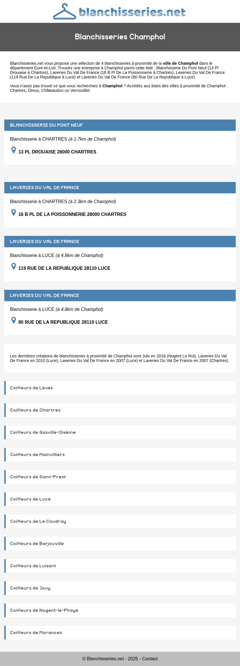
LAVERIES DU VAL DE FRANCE (44, 187)
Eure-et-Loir (45, 68)
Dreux (33, 90)
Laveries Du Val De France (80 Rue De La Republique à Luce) (138, 77)
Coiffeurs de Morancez (36, 632)
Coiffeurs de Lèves (31, 388)
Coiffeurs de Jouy (30, 588)
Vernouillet (80, 90)
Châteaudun (52, 90)
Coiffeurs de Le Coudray (38, 521)
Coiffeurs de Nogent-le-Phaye (44, 610)
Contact (150, 658)
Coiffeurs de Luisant (33, 566)
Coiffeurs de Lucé (30, 499)
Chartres (18, 90)
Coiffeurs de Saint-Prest (38, 477)
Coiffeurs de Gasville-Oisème (43, 432)
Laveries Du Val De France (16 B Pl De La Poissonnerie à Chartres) (112, 72)
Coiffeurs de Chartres (35, 410)
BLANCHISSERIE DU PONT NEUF (46, 125)
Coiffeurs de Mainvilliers (37, 454)
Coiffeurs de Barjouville (37, 543)
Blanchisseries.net (26, 63)
